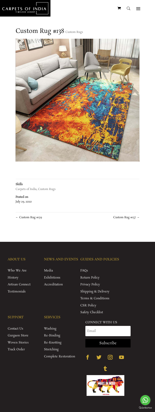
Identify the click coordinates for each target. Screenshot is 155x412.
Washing (50, 328)
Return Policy (89, 277)
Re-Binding (52, 335)
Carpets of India (26, 189)
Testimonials (17, 291)
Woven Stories (18, 342)
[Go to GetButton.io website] (145, 408)
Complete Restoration (59, 356)
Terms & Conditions (94, 298)
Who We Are (17, 270)
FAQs (84, 270)
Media (48, 270)
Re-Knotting (52, 342)
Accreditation (53, 284)
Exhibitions (52, 277)
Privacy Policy (90, 284)
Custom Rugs (74, 32)
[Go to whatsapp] (145, 400)
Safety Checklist (91, 312)
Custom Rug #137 (126, 217)
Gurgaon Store (18, 335)
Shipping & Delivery (94, 291)
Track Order (16, 349)
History (13, 277)
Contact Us (15, 328)
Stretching (51, 349)
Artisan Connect (19, 284)
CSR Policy (88, 305)
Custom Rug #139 (29, 217)
